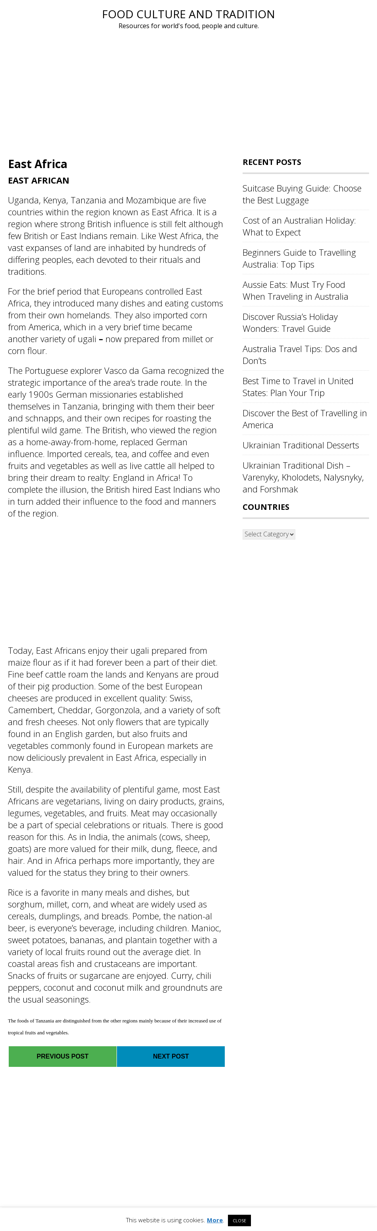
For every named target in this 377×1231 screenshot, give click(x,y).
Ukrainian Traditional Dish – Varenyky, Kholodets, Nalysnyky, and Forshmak (303, 477)
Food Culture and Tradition (188, 13)
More (215, 1220)
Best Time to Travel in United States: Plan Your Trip (298, 386)
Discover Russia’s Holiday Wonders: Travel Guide (290, 322)
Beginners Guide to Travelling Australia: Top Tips (299, 258)
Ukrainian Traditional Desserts (301, 445)
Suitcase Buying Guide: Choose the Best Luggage (302, 194)
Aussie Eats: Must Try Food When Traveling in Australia (295, 290)
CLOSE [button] (239, 1220)
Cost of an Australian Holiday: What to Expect (299, 226)
